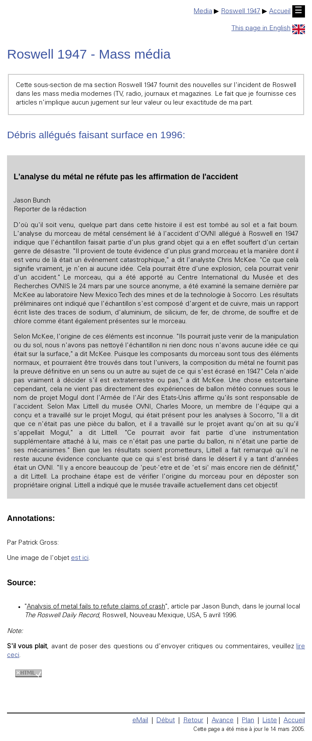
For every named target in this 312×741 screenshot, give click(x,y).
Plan (248, 720)
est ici (80, 558)
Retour (193, 720)
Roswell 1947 (240, 11)
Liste (269, 720)
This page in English (268, 28)
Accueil (280, 11)
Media (203, 11)
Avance (223, 720)
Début (165, 720)
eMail (140, 720)
